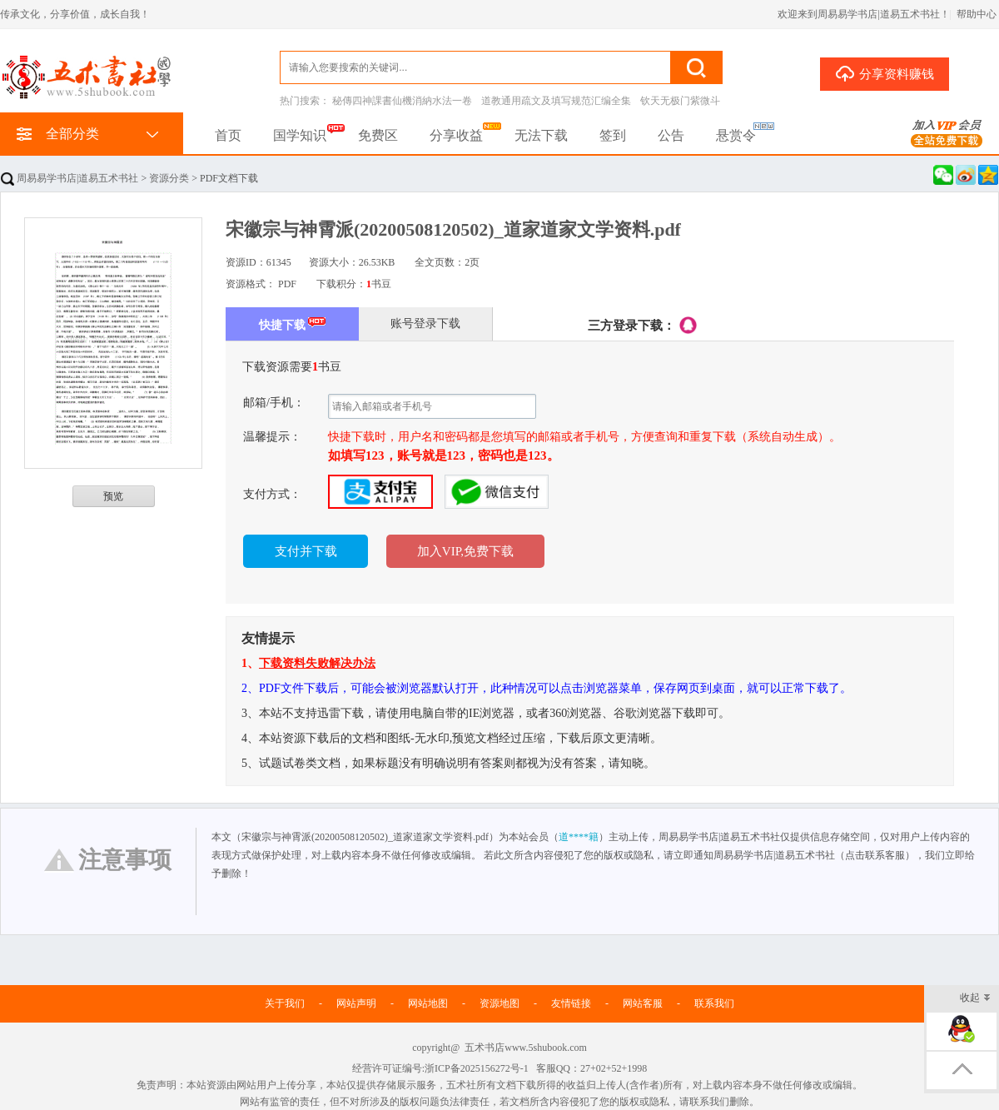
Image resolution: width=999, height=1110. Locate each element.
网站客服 (643, 1003)
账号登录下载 (425, 323)
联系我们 (714, 1003)
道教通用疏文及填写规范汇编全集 (556, 101)
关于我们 (285, 1003)
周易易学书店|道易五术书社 (69, 178)
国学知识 (299, 135)
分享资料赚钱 (884, 73)
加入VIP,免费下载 (465, 551)
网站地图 (428, 1003)
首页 (228, 135)
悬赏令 (736, 135)
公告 (671, 135)
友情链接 (571, 1003)
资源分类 (169, 178)
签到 (612, 135)
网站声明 (356, 1003)
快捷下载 (292, 323)
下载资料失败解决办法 (317, 663)
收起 (975, 999)
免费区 (378, 135)
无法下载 (541, 135)
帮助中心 (977, 14)
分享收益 (456, 135)
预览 (113, 496)
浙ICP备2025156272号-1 (477, 1068)
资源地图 (499, 1003)
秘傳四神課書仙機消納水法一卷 (402, 101)
